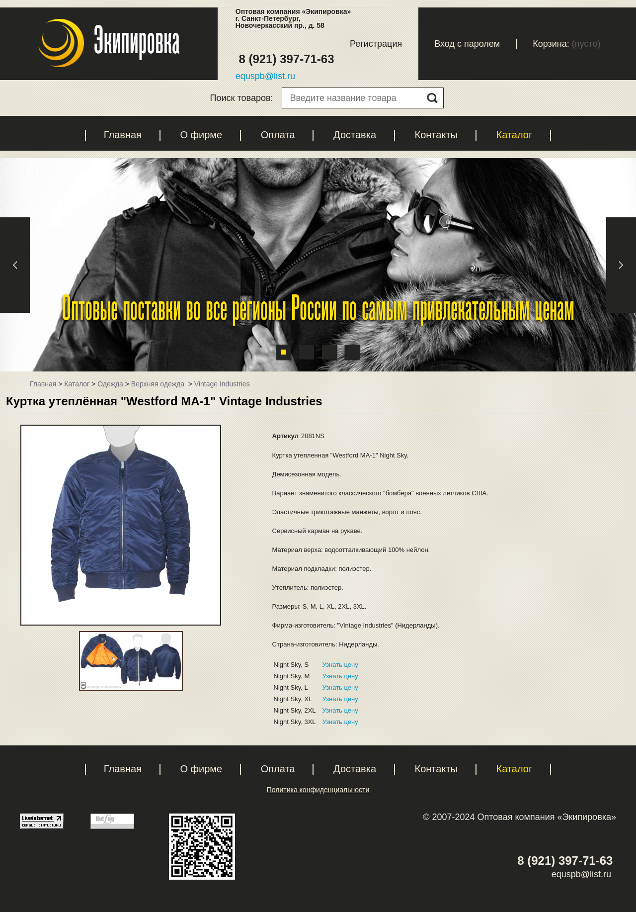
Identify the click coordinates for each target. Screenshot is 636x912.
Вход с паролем (467, 44)
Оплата (278, 134)
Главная (123, 134)
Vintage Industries (222, 384)
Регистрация (376, 44)
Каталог (514, 134)
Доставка (354, 134)
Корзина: (551, 44)
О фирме (201, 134)
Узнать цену (340, 664)
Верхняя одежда (158, 384)
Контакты (436, 134)
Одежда (110, 384)
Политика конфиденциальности (318, 790)
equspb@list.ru (265, 76)
